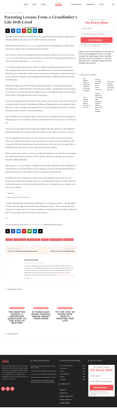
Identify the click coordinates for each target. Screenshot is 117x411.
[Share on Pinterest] (24, 31)
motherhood (56, 239)
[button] (113, 4)
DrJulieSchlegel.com (35, 224)
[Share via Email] (29, 31)
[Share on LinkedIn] (35, 31)
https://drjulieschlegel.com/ (34, 263)
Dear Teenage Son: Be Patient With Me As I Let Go (43, 377)
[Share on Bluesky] (18, 31)
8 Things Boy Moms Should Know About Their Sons (41, 315)
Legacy (45, 239)
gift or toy (31, 46)
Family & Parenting (17, 13)
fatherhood (20, 239)
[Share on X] (7, 31)
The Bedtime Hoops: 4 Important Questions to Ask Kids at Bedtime (17, 317)
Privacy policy (96, 45)
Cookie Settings (65, 403)
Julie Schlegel (30, 27)
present (8, 58)
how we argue (19, 166)
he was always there (35, 61)
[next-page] (42, 327)
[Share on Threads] (40, 31)
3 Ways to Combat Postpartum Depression (22, 251)
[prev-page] (38, 327)
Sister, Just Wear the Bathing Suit (62, 251)
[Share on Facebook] (13, 31)
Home (7, 13)
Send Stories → (97, 40)
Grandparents (33, 239)
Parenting (68, 239)
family (9, 239)
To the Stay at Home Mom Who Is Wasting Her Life (65, 316)
